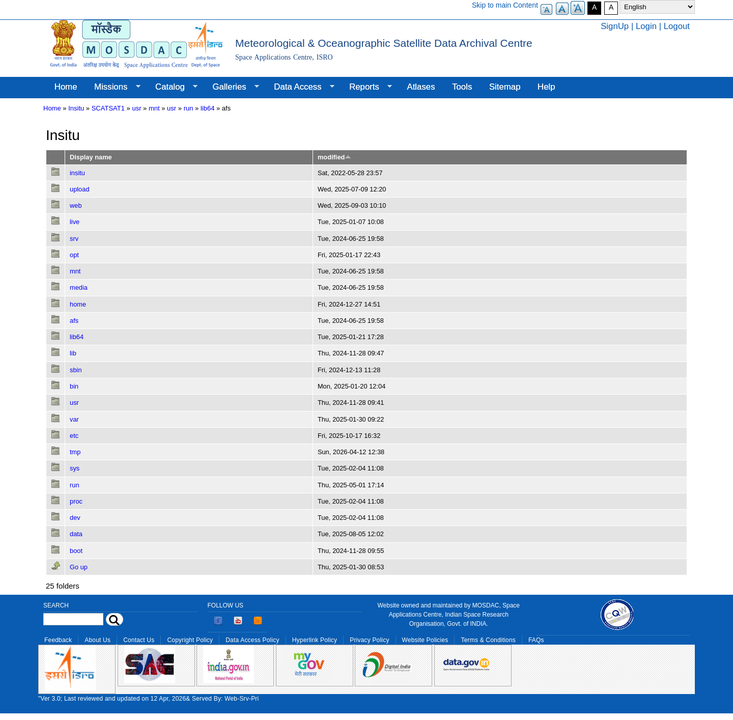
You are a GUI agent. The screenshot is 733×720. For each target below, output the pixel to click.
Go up (79, 567)
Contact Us (138, 640)
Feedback (58, 640)
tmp (75, 452)
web (76, 205)
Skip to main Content (505, 5)
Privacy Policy (369, 640)
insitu (77, 173)
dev (75, 517)
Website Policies (425, 640)
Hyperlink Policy (314, 640)
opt (74, 255)
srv (74, 238)
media (79, 287)
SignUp (615, 26)
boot (76, 551)
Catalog (172, 87)
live (74, 222)
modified (334, 157)
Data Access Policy (252, 640)
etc (74, 435)
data (76, 534)
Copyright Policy (190, 640)
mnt (154, 108)
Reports (366, 87)
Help (546, 87)
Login (646, 26)
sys (74, 468)
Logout (677, 26)
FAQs (536, 640)
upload (80, 189)
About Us (97, 640)
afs (74, 320)
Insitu (76, 108)
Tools (462, 87)
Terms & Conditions (488, 640)
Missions (113, 87)
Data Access (299, 87)
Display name (91, 157)
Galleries (231, 87)
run (188, 108)
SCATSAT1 (108, 108)
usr (136, 108)
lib (73, 353)
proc (76, 501)
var (74, 419)
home (78, 304)
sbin (76, 370)
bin (74, 386)
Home (65, 87)
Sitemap (505, 87)
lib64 (207, 108)
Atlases (421, 87)
